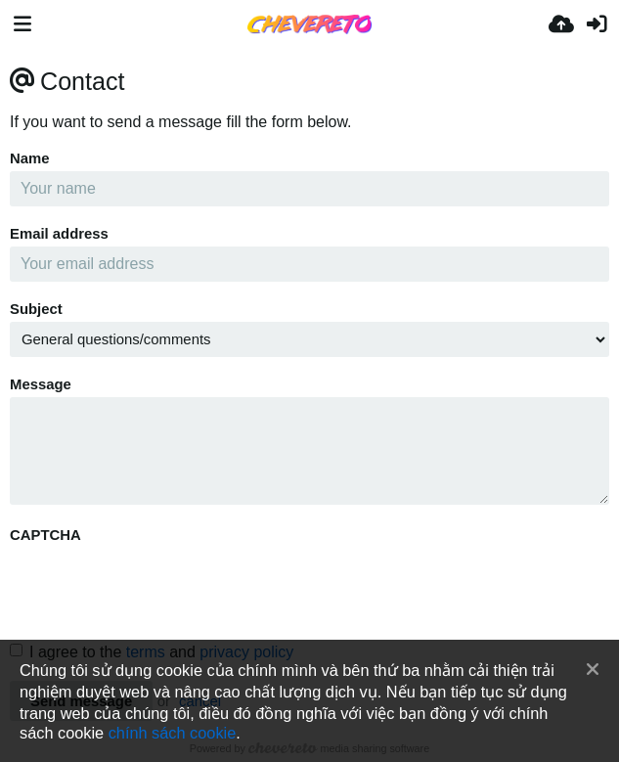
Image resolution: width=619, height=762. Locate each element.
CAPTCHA (45, 535)
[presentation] (158, 586)
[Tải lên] (561, 24)
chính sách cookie (173, 732)
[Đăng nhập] (596, 24)
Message (40, 384)
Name (30, 158)
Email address (59, 234)
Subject (36, 309)
